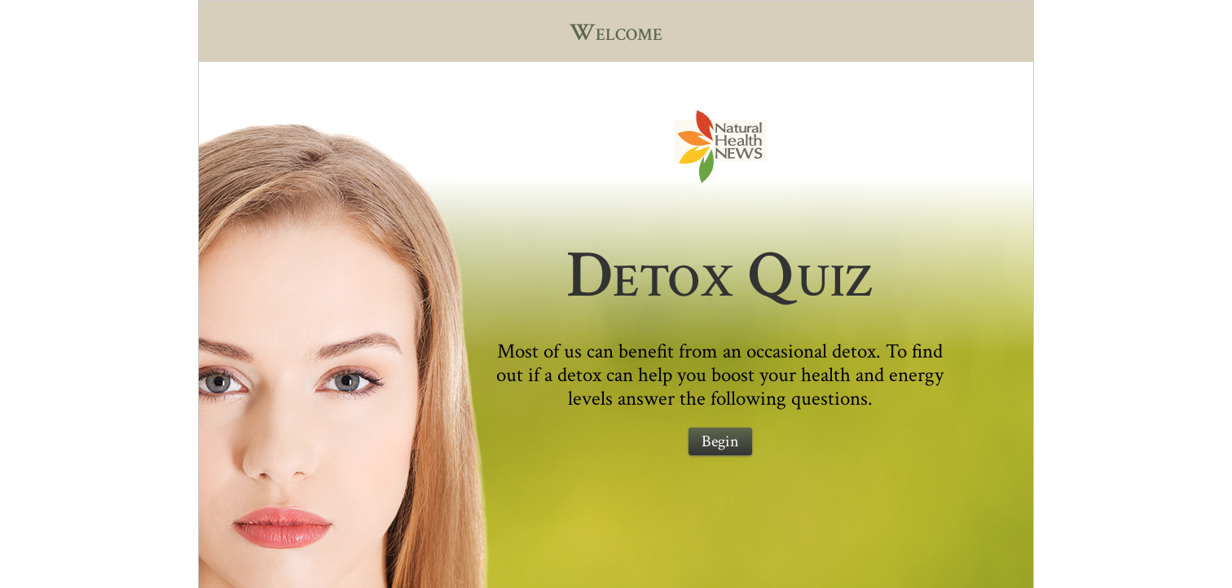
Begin (720, 441)
